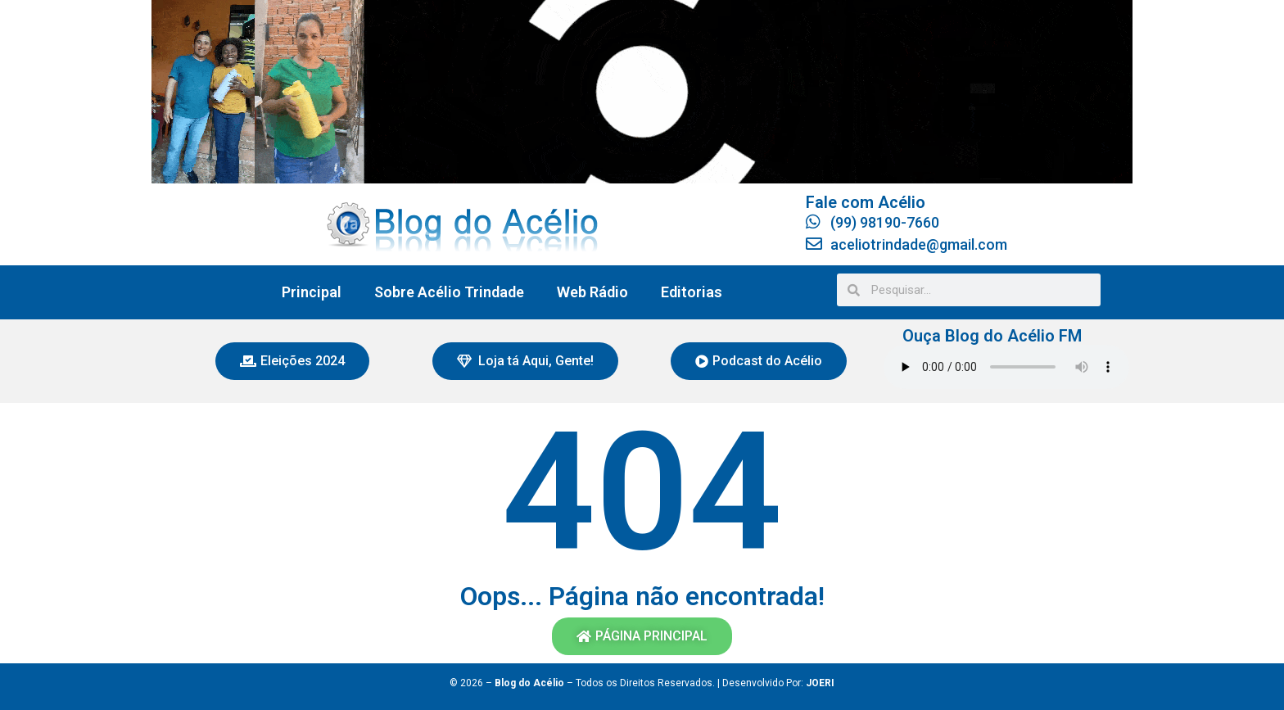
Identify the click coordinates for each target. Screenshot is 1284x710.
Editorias (691, 292)
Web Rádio (592, 292)
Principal (311, 292)
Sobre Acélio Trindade (449, 292)
